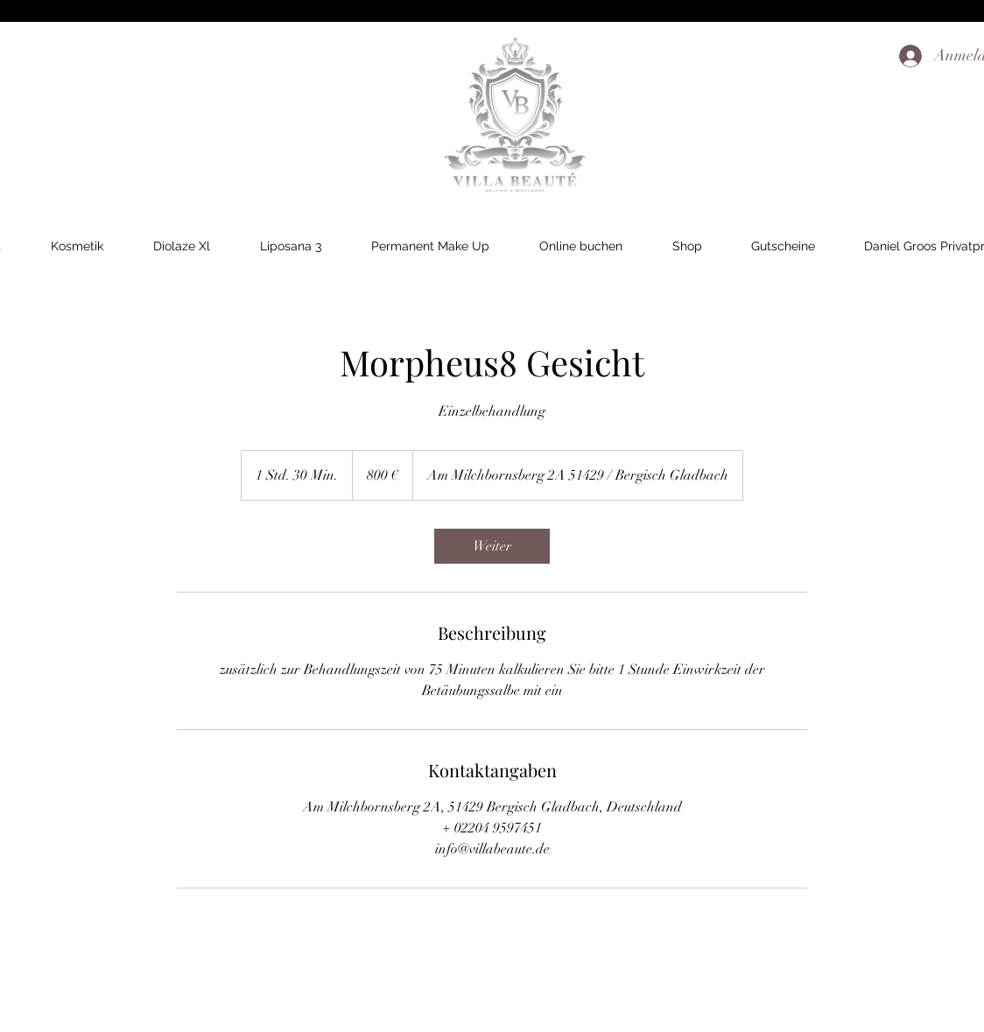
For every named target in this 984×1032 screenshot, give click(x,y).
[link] (492, 546)
